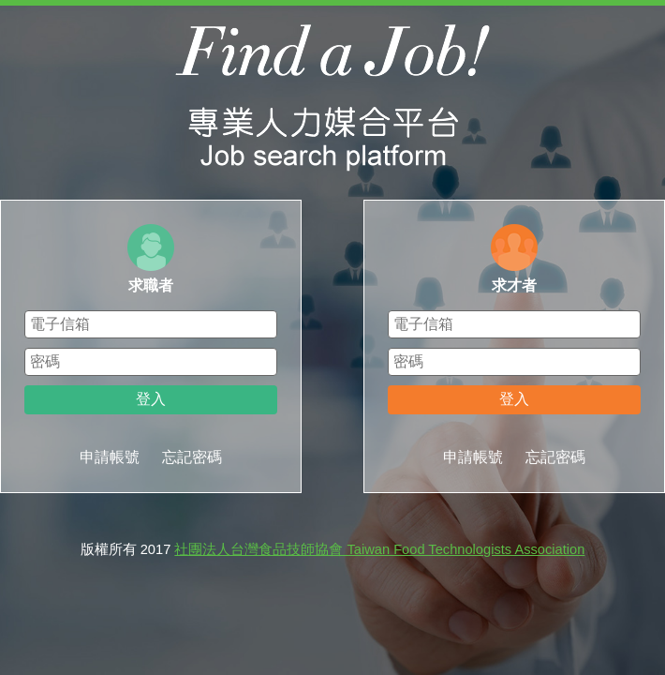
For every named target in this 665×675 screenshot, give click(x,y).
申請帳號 (110, 457)
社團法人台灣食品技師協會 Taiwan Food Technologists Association (379, 549)
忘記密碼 (192, 457)
